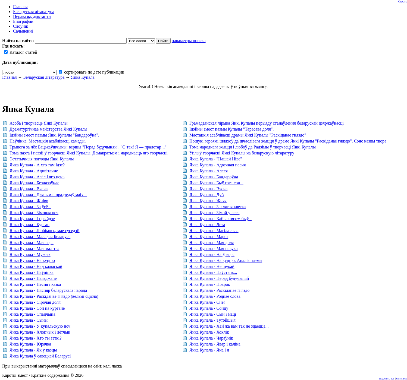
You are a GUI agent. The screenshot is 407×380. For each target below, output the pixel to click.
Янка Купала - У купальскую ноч (40, 326)
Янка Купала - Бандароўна (213, 177)
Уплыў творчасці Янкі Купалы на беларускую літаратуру (241, 153)
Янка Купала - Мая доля (211, 242)
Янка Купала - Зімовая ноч (34, 212)
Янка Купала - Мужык (30, 254)
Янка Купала (82, 77)
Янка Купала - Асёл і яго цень (37, 177)
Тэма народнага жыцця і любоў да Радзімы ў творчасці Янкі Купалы (252, 147)
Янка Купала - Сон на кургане (37, 308)
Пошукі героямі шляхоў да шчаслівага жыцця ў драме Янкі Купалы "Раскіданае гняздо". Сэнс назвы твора (287, 141)
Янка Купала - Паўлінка (32, 272)
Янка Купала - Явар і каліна (214, 344)
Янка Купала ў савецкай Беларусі (40, 356)
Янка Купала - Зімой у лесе (214, 212)
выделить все (386, 378)
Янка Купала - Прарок (209, 284)
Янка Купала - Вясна (29, 188)
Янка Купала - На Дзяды (211, 254)
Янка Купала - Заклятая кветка (217, 206)
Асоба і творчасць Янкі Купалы (39, 123)
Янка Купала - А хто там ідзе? (37, 165)
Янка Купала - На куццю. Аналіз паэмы (225, 260)
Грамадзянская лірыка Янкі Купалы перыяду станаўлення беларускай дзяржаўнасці (266, 123)
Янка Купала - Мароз (208, 236)
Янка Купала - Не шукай (211, 266)
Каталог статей (20, 52)
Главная (9, 77)
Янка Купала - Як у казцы (33, 350)
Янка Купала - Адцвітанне (34, 171)
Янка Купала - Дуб (206, 194)
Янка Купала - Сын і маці (212, 314)
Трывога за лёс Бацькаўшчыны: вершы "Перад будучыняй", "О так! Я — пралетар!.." (88, 147)
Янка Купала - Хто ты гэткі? (35, 338)
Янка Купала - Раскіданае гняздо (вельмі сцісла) (54, 296)
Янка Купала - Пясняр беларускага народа (48, 290)
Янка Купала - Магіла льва (214, 230)
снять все (401, 378)
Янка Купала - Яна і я (209, 350)
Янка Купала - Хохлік (209, 332)
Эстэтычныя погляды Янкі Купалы (42, 159)
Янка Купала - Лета (207, 224)
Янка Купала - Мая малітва (34, 248)
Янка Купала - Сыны (29, 320)
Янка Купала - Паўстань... (213, 272)
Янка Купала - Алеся (208, 171)
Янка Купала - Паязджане (33, 278)
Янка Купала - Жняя (208, 200)
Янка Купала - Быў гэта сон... (216, 182)
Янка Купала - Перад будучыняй (219, 278)
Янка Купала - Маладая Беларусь (40, 236)
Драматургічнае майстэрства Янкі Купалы (48, 129)
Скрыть (402, 1)
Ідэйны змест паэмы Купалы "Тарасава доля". (231, 129)
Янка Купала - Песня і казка (35, 284)
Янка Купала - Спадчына (32, 314)
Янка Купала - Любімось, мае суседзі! (45, 230)
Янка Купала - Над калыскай (36, 266)
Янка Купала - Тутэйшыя (212, 320)
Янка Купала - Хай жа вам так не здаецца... (229, 326)
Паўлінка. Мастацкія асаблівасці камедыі (48, 141)
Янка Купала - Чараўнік (211, 338)
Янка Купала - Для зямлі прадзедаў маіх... (48, 194)
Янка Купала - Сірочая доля (35, 302)
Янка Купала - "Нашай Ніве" (215, 159)
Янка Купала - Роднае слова (214, 296)
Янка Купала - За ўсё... (30, 206)
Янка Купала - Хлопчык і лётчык (40, 332)
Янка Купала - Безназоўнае (34, 182)
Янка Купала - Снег (207, 302)
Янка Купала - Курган (29, 224)
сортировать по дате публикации (91, 72)
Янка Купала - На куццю (32, 260)
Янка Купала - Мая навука (213, 248)
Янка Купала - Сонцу (208, 308)
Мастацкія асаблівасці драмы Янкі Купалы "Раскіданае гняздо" (247, 135)
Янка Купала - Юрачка (30, 344)
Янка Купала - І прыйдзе (32, 218)
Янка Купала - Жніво (29, 200)
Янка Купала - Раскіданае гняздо (219, 290)
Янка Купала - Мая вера (32, 242)
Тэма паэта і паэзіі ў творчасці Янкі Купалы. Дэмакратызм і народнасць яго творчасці (89, 153)
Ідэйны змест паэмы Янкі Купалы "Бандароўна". (54, 135)
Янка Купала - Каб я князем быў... (220, 218)
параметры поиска (189, 40)
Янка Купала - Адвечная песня (217, 165)
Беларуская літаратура (44, 77)
